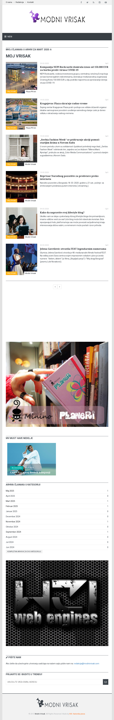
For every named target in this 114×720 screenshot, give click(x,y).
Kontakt (30, 2)
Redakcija (20, 2)
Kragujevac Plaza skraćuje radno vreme (63, 103)
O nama (9, 2)
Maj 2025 (10, 491)
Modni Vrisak (30, 164)
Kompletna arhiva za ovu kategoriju (24, 552)
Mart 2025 (10, 501)
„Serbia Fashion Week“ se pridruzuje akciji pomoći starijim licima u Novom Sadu (69, 141)
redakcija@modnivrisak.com (86, 663)
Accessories (17, 468)
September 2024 (13, 532)
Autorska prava (79, 714)
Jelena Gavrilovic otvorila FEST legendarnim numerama (73, 249)
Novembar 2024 (13, 521)
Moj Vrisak (11, 91)
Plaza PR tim (31, 91)
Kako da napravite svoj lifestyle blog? (62, 212)
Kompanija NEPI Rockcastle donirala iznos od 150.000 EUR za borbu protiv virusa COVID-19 (74, 68)
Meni (9, 36)
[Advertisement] (57, 317)
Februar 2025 (12, 506)
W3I (70, 714)
